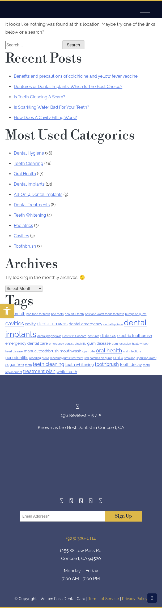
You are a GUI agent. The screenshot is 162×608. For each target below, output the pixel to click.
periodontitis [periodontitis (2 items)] (16, 357)
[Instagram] (71, 501)
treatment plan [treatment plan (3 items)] (39, 371)
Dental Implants (29, 184)
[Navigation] (145, 10)
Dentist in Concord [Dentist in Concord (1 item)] (74, 336)
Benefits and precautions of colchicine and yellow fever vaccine (76, 76)
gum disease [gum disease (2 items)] (98, 343)
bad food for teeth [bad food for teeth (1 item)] (38, 314)
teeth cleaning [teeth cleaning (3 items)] (48, 364)
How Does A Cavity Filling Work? (45, 117)
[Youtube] (100, 501)
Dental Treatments (32, 204)
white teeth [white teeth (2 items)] (67, 371)
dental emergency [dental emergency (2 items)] (86, 324)
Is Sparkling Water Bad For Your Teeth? (51, 107)
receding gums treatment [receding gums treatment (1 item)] (66, 358)
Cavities (21, 235)
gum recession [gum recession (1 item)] (121, 343)
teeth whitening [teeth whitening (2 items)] (79, 364)
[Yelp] (90, 501)
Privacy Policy (135, 599)
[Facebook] (61, 501)
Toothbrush (25, 246)
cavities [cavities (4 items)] (14, 323)
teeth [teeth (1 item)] (28, 364)
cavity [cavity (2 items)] (30, 324)
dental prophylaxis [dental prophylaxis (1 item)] (49, 336)
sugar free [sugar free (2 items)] (14, 364)
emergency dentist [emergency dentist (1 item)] (61, 343)
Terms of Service (103, 599)
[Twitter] (81, 501)
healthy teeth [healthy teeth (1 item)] (140, 343)
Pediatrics (23, 225)
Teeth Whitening (30, 215)
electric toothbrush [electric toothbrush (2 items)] (134, 335)
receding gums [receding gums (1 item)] (39, 358)
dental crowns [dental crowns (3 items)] (52, 323)
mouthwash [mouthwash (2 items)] (70, 351)
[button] (7, 311)
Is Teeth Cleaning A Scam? (39, 96)
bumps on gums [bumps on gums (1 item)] (135, 314)
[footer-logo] (81, 468)
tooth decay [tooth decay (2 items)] (131, 364)
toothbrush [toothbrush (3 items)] (107, 364)
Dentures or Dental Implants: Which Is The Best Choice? (68, 86)
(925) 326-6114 (81, 538)
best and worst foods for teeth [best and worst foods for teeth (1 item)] (104, 314)
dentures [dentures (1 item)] (93, 336)
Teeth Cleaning (28, 163)
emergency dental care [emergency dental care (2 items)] (26, 343)
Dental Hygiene (29, 153)
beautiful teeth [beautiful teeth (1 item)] (74, 314)
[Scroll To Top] (152, 598)
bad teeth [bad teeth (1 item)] (57, 314)
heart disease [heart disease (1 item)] (14, 351)
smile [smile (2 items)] (118, 357)
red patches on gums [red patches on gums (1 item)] (98, 358)
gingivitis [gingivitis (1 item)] (80, 343)
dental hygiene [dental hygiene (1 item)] (113, 324)
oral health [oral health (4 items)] (109, 350)
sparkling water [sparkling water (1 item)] (146, 358)
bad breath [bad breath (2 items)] (15, 313)
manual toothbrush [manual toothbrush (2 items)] (41, 351)
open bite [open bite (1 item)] (88, 351)
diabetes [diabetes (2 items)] (108, 335)
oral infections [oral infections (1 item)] (132, 351)
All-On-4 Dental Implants (38, 194)
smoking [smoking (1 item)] (129, 358)
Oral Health (25, 173)
